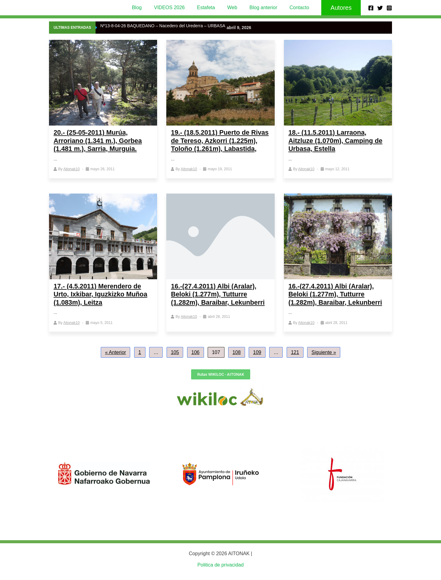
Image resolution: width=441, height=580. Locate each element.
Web (231, 7)
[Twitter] (380, 8)
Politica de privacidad (220, 565)
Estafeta (207, 7)
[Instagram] (389, 8)
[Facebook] (371, 8)
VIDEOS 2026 (173, 7)
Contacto (293, 7)
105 (175, 360)
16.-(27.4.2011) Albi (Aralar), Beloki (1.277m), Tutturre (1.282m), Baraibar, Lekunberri (219, 302)
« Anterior (115, 360)
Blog (143, 7)
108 (236, 360)
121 (295, 360)
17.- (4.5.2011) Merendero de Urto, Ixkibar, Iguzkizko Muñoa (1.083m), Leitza (102, 302)
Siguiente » (323, 360)
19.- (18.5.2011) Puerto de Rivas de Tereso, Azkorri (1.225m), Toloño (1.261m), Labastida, (213, 144)
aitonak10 (71, 169)
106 (195, 360)
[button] (333, 7)
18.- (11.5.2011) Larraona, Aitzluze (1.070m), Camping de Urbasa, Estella (337, 141)
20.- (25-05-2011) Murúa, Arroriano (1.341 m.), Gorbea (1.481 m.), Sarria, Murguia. (99, 141)
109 (257, 360)
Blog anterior (260, 7)
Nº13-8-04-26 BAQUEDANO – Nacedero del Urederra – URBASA (162, 25)
